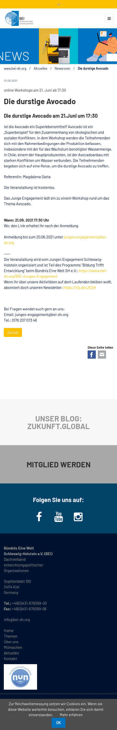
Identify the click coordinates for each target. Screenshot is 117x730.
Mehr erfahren (71, 714)
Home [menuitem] (9, 630)
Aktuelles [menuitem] (11, 653)
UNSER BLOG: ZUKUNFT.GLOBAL (58, 422)
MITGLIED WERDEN (59, 464)
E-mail (102, 354)
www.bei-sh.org (15, 68)
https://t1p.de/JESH (79, 287)
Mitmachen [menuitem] (13, 647)
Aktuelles (40, 68)
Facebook (92, 354)
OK (58, 722)
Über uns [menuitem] (11, 641)
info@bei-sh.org (17, 619)
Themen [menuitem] (10, 636)
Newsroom (62, 68)
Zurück (12, 332)
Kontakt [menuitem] (10, 658)
